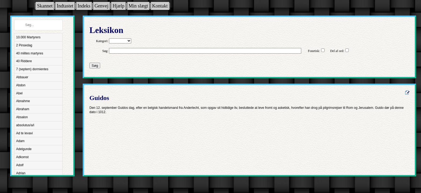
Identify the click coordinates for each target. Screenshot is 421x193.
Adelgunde (23, 149)
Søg (95, 66)
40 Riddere (24, 61)
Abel (19, 93)
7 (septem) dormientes (32, 69)
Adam (20, 141)
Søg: (105, 51)
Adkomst (22, 157)
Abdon (21, 85)
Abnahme (23, 101)
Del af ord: (337, 51)
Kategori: (102, 41)
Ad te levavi (24, 133)
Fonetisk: (314, 51)
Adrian (21, 173)
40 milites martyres (29, 53)
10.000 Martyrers (28, 37)
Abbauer (22, 77)
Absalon (22, 117)
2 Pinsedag (24, 45)
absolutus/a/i (25, 125)
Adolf (19, 165)
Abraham (22, 109)
